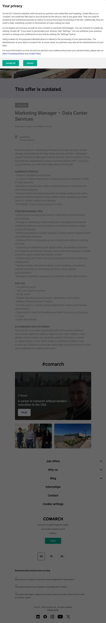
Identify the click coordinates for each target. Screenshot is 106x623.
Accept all (10, 63)
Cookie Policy (35, 53)
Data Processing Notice (13, 53)
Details (30, 63)
